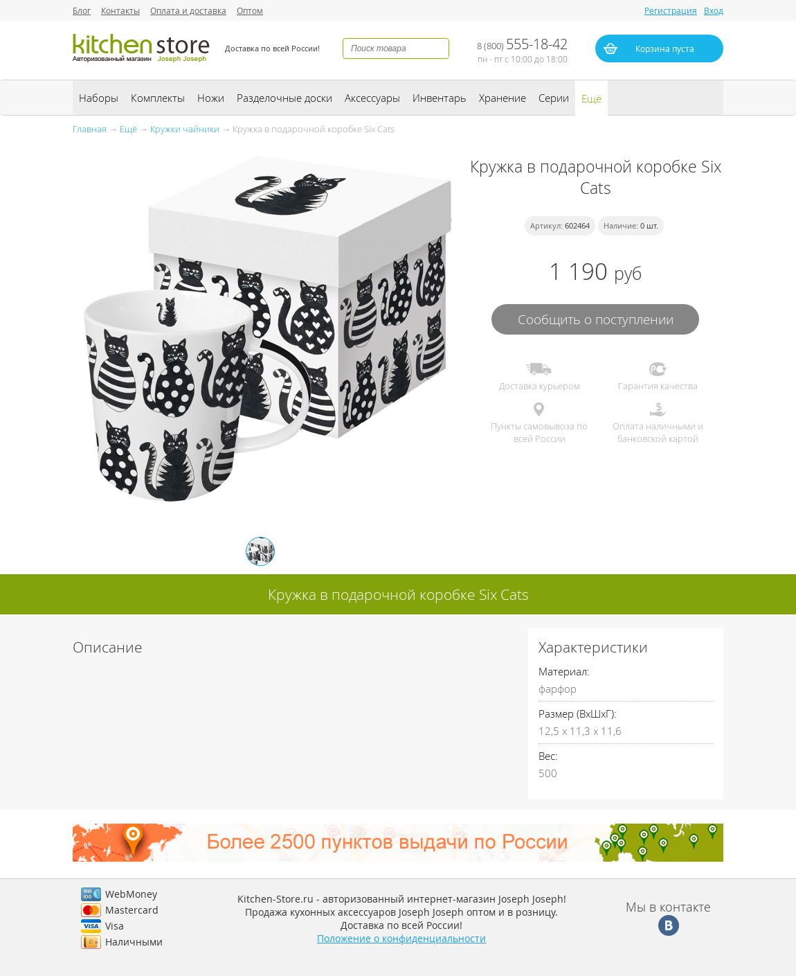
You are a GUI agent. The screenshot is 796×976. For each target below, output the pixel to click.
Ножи (210, 98)
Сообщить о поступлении (595, 319)
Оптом (250, 10)
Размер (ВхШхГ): (578, 713)
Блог (82, 10)
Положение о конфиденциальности (401, 938)
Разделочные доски (284, 98)
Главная (90, 129)
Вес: (548, 756)
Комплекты (158, 98)
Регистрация (670, 10)
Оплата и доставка (188, 10)
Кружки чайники (184, 129)
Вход (713, 10)
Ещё (591, 98)
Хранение (502, 98)
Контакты (120, 10)
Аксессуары (372, 98)
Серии (554, 98)
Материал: (564, 671)
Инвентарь (440, 98)
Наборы (98, 98)
